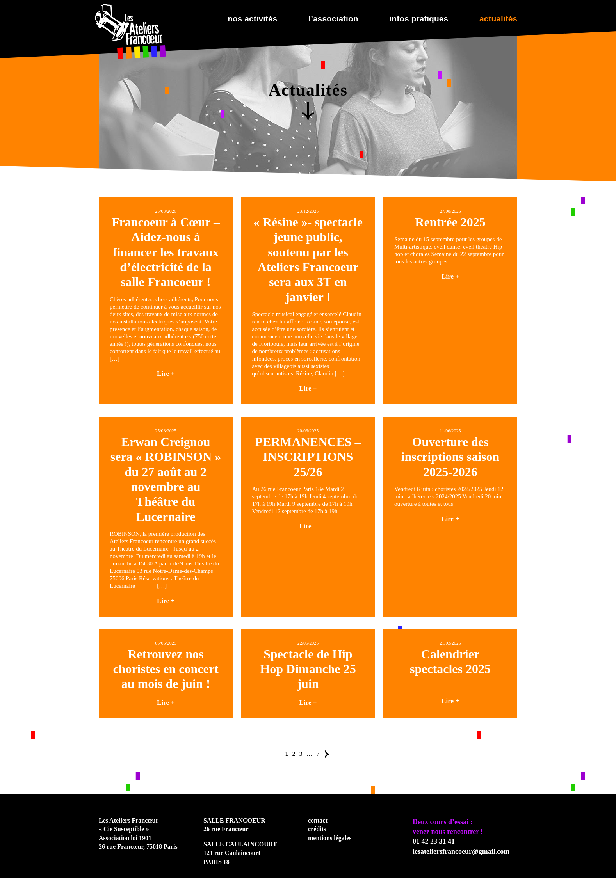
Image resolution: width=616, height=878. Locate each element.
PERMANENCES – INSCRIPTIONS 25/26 (308, 457)
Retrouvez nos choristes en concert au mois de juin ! (165, 669)
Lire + (165, 373)
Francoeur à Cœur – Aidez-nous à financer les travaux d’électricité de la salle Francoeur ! (166, 252)
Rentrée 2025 (450, 222)
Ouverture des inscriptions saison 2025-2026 (450, 457)
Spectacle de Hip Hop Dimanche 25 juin (308, 669)
